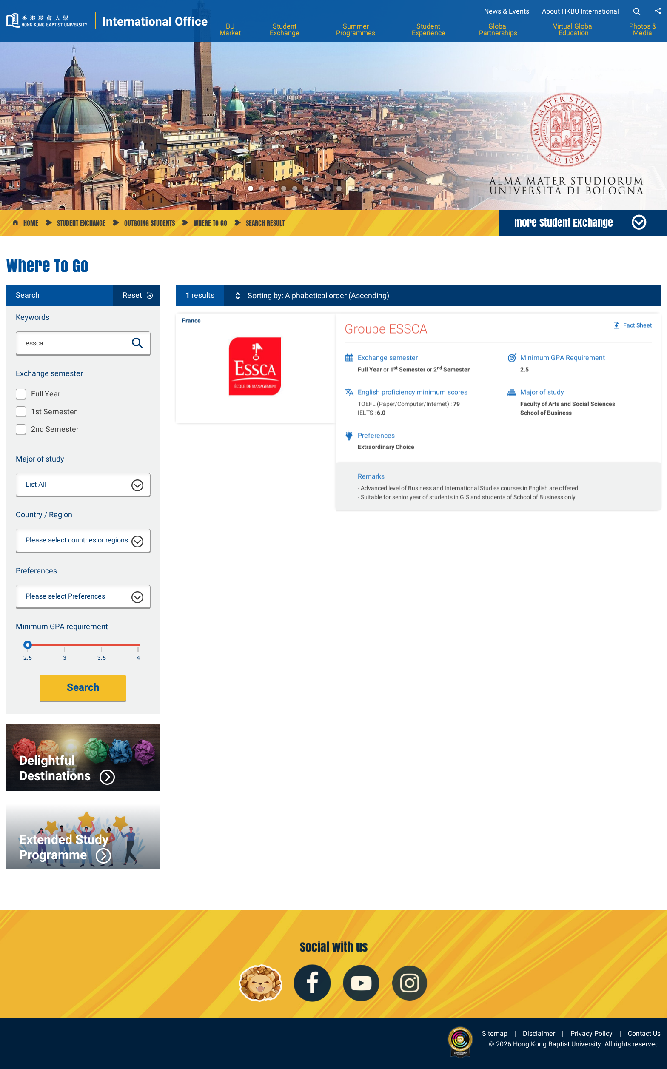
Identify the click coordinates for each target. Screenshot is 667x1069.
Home (30, 223)
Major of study (40, 459)
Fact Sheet (637, 331)
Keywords (32, 317)
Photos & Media (642, 29)
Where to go (210, 223)
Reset (132, 295)
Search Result (265, 223)
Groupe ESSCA (386, 334)
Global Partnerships (498, 29)
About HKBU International (580, 11)
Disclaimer (539, 1033)
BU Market (230, 29)
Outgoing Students (149, 223)
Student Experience (428, 29)
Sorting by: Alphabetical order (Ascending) (311, 295)
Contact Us (644, 1033)
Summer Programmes (355, 29)
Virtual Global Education (573, 29)
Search (83, 687)
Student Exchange (284, 29)
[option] (333, 105)
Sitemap (494, 1033)
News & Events (506, 11)
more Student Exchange (563, 222)
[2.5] (27, 645)
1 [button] (250, 188)
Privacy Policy (591, 1033)
